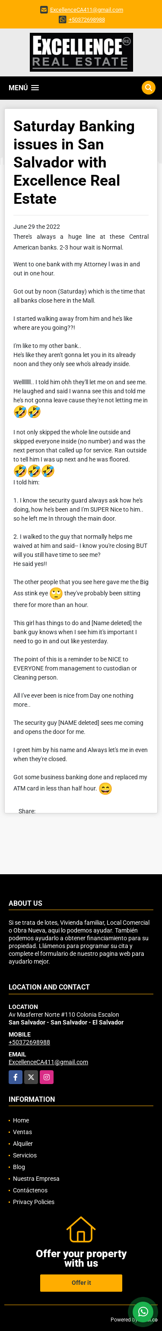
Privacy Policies (33, 1201)
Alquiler (23, 1143)
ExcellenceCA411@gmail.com (86, 9)
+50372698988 (87, 19)
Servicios (25, 1155)
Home (21, 1120)
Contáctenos (30, 1190)
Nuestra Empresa (36, 1178)
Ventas (22, 1132)
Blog (19, 1166)
